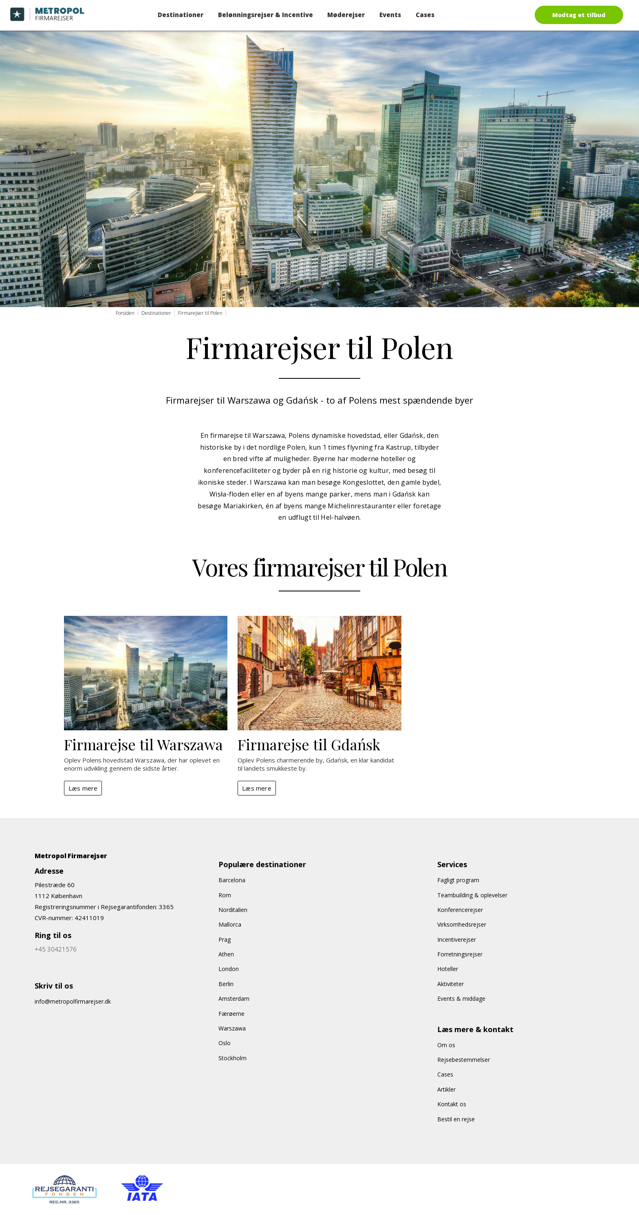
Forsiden (125, 313)
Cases (425, 15)
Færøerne (231, 1013)
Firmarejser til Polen (200, 313)
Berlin (226, 984)
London (228, 969)
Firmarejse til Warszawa (143, 744)
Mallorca (229, 924)
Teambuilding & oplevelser (472, 895)
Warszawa (232, 1028)
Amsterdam (233, 998)
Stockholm (232, 1058)
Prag (224, 939)
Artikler (446, 1089)
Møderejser (346, 15)
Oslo (224, 1043)
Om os (446, 1045)
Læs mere (83, 788)
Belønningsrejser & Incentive (265, 15)
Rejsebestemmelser (463, 1059)
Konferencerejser (460, 910)
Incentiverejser (456, 939)
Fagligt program (458, 880)
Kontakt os (451, 1104)
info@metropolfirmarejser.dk (73, 1001)
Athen (226, 954)
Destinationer (180, 15)
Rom (224, 895)
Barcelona (231, 880)
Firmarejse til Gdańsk (309, 744)
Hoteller (447, 969)
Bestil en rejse (456, 1119)
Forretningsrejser (460, 954)
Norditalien (232, 910)
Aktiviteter (450, 984)
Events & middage (461, 998)
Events (390, 15)
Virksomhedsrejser (461, 924)
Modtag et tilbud (579, 15)
